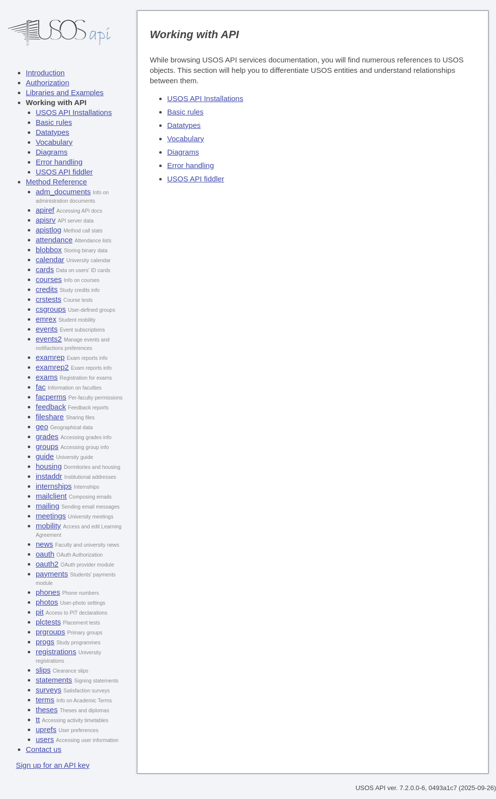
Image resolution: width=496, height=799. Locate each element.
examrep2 (52, 367)
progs (45, 641)
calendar (50, 259)
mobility (48, 525)
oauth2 (47, 564)
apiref (45, 210)
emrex (46, 319)
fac (41, 387)
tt (38, 719)
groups (47, 446)
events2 (49, 339)
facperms (51, 397)
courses (49, 279)
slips (43, 670)
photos (47, 602)
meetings (51, 516)
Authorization (47, 82)
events (47, 329)
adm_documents (63, 191)
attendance (54, 239)
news (44, 544)
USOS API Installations (74, 112)
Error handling (59, 162)
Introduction (45, 72)
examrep (50, 357)
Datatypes (52, 132)
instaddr (49, 476)
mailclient (51, 496)
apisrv (46, 220)
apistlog (49, 230)
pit (40, 612)
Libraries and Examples (65, 92)
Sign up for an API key (52, 765)
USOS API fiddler (64, 172)
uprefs (46, 729)
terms (45, 699)
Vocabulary (54, 142)
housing (49, 466)
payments (52, 574)
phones (48, 592)
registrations (56, 651)
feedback (51, 406)
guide (45, 456)
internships (54, 486)
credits (47, 289)
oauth (45, 554)
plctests (48, 622)
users (45, 739)
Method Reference (56, 181)
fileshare (50, 416)
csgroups (51, 309)
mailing (48, 506)
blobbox (49, 249)
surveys (49, 689)
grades (47, 436)
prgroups (50, 632)
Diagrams (51, 152)
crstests (49, 299)
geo (42, 426)
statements (54, 680)
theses (47, 709)
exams (47, 377)
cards (45, 269)
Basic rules (54, 122)
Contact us (44, 749)
